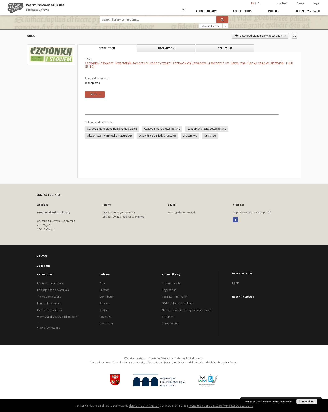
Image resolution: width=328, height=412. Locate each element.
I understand (306, 401)
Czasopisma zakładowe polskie (206, 128)
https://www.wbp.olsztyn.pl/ (252, 212)
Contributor (107, 296)
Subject (104, 310)
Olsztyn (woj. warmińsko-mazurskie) (109, 135)
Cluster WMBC (170, 323)
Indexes (273, 11)
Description (107, 323)
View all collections (48, 327)
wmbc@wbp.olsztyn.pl (181, 212)
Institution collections (50, 283)
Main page (43, 265)
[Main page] (183, 10)
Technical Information (175, 296)
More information (282, 401)
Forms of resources (49, 303)
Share (300, 3)
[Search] (222, 19)
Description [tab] (107, 48)
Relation (104, 303)
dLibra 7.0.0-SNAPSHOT (144, 405)
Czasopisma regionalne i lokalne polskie (112, 128)
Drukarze (210, 135)
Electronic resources (49, 310)
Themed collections (49, 296)
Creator (104, 290)
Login (316, 3)
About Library (206, 11)
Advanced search (210, 26)
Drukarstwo (190, 135)
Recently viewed (307, 11)
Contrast (282, 3)
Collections (242, 11)
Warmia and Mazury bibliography (57, 317)
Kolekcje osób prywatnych (53, 290)
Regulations (169, 290)
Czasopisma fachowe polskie (162, 128)
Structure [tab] (225, 48)
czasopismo (92, 83)
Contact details (171, 283)
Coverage (105, 317)
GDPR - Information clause (177, 303)
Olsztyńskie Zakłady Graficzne (157, 135)
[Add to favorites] (294, 36)
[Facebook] (235, 220)
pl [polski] (259, 3)
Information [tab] (165, 48)
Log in (236, 283)
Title (102, 283)
